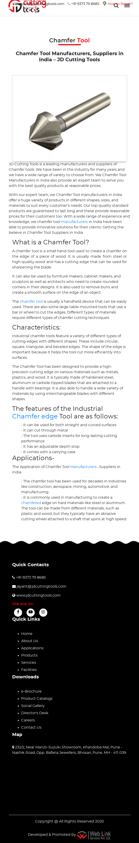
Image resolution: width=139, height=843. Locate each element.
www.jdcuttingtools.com (36, 595)
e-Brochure (31, 691)
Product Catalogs (36, 698)
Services (28, 662)
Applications (32, 648)
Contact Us (31, 727)
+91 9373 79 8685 (83, 4)
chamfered (31, 503)
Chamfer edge (35, 417)
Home (26, 634)
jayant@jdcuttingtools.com (39, 4)
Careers (28, 720)
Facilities (29, 670)
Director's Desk (34, 713)
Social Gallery (33, 706)
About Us (29, 641)
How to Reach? (117, 4)
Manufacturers (84, 467)
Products (29, 655)
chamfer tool (32, 301)
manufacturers (75, 222)
